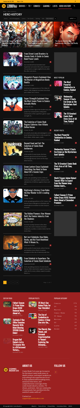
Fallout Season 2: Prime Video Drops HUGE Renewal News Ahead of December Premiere (64, 198)
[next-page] (17, 282)
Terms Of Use (42, 406)
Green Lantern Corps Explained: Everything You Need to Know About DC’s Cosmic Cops (36, 169)
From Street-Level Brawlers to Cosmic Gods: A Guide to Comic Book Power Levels (36, 56)
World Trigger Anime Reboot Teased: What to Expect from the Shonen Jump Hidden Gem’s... (65, 181)
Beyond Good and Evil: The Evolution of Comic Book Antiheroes (34, 146)
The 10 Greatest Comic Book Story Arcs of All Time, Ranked (70, 117)
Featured (13, 5)
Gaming (47, 5)
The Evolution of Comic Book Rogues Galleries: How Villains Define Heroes (36, 124)
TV (30, 5)
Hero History (65, 5)
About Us (34, 406)
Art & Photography (15, 18)
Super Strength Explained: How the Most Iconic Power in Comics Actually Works (37, 101)
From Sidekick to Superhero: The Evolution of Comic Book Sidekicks (37, 259)
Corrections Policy (62, 406)
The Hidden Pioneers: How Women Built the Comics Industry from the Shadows (37, 216)
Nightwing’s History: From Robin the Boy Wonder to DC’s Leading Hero (36, 192)
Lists (55, 5)
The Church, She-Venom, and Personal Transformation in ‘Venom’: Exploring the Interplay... (44, 336)
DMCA (70, 406)
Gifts (43, 18)
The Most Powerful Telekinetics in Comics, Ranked (70, 85)
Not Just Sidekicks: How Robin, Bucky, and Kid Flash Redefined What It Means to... (36, 239)
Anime (6, 18)
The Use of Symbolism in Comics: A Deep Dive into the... (44, 318)
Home (4, 11)
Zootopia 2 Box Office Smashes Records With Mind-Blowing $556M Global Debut (19, 326)
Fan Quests (30, 18)
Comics (37, 5)
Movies (23, 5)
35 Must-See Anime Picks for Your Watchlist (44, 305)
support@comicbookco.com (33, 398)
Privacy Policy (51, 406)
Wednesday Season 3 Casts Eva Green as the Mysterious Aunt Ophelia (70, 101)
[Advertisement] (65, 62)
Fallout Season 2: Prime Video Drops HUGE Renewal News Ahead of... (18, 308)
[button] (74, 6)
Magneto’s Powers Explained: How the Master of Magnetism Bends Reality (37, 79)
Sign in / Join (20, 1)
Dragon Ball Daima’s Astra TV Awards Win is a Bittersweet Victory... (19, 344)
